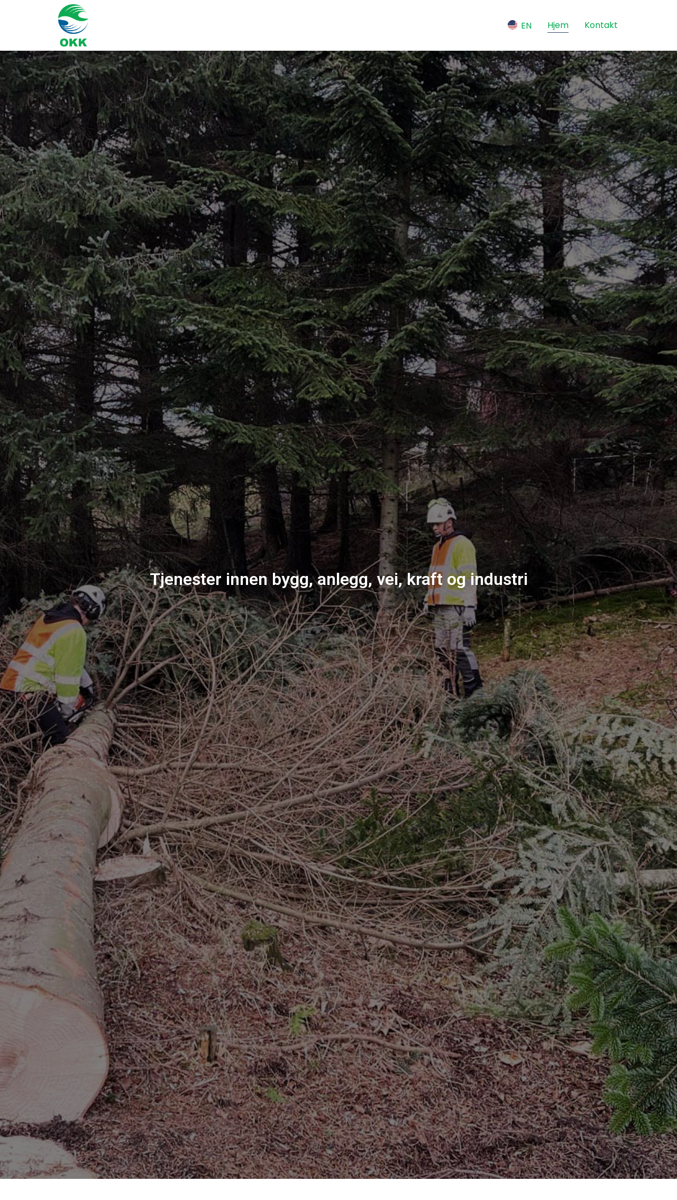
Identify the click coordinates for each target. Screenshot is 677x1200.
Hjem (558, 25)
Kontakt (601, 25)
